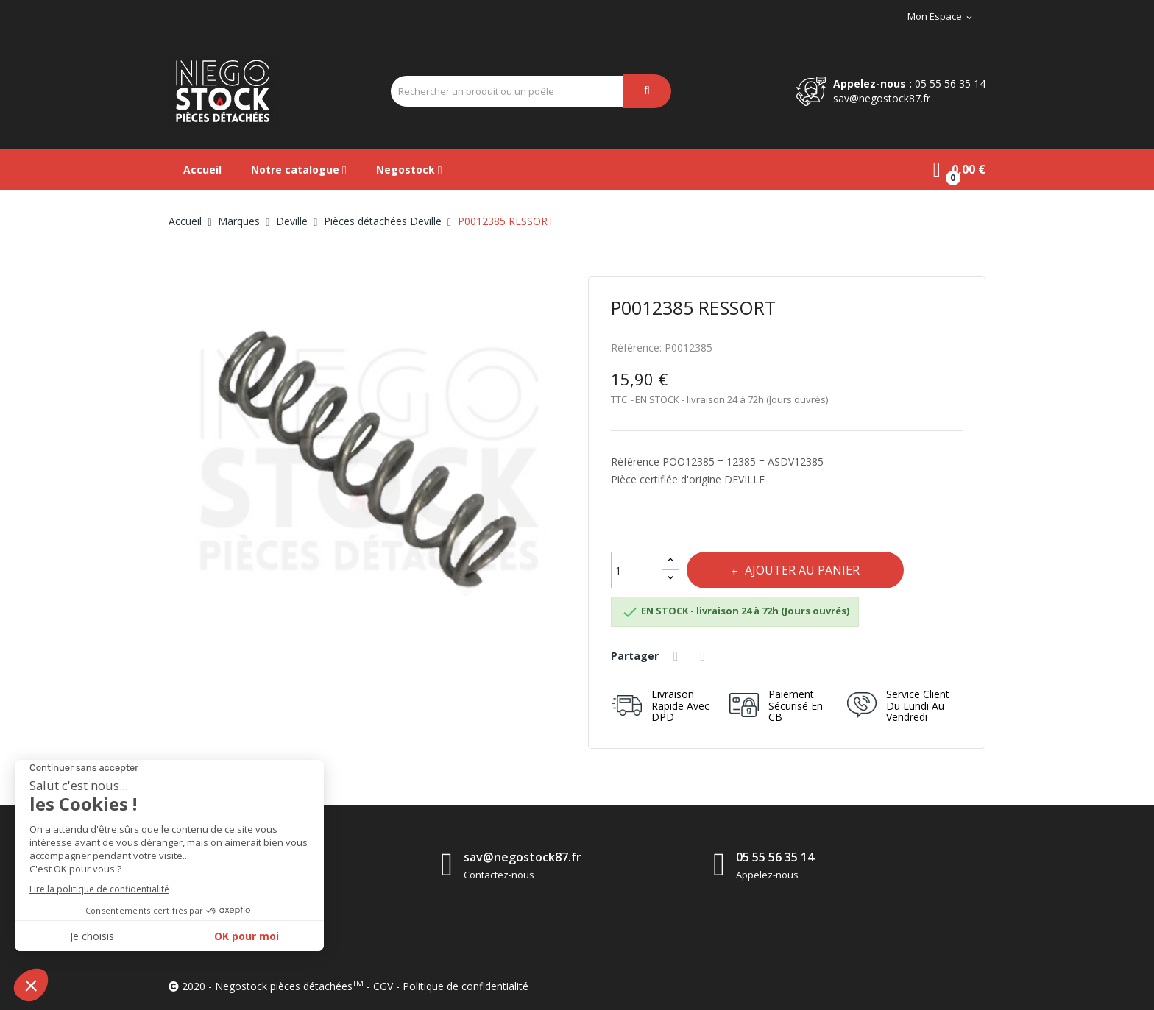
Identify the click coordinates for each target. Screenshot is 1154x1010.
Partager (678, 656)
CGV (383, 986)
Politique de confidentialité (465, 986)
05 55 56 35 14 (950, 83)
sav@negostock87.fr (881, 98)
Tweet (705, 656)
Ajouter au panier (801, 570)
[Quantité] (636, 570)
